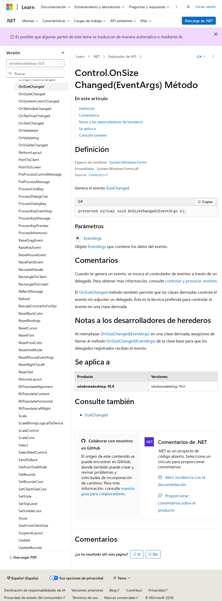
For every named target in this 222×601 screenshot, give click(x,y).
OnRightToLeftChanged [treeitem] (37, 79)
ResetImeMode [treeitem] (30, 349)
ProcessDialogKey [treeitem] (32, 203)
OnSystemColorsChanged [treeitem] (39, 101)
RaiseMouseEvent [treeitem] (32, 254)
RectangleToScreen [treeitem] (33, 284)
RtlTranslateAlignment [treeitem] (36, 386)
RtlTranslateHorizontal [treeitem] (36, 401)
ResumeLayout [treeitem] (30, 379)
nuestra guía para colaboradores (108, 490)
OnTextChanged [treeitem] (31, 123)
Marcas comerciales (119, 597)
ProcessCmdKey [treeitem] (31, 188)
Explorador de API (122, 56)
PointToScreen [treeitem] (30, 167)
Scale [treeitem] (23, 415)
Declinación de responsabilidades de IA (34, 590)
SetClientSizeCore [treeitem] (32, 488)
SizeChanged (117, 187)
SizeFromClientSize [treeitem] (33, 525)
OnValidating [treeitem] (29, 137)
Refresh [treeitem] (24, 298)
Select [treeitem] (23, 445)
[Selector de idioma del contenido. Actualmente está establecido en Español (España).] (22, 578)
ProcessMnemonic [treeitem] (33, 232)
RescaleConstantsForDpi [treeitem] (38, 305)
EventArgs (93, 238)
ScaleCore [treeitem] (26, 437)
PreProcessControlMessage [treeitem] (40, 174)
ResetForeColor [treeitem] (30, 342)
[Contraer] (63, 52)
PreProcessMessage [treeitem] (34, 181)
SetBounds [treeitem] (27, 474)
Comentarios (89, 115)
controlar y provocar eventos (191, 280)
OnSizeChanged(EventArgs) (125, 333)
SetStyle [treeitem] (25, 496)
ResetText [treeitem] (26, 371)
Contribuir (134, 590)
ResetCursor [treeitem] (28, 328)
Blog (112, 590)
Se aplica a (87, 128)
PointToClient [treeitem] (29, 159)
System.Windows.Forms (128, 162)
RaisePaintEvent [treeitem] (31, 262)
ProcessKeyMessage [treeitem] (34, 218)
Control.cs (97, 174)
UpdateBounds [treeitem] (30, 547)
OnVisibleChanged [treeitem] (33, 144)
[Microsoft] (9, 7)
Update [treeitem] (24, 540)
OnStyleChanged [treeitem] (32, 93)
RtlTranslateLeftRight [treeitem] (35, 408)
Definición (87, 108)
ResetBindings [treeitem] (29, 320)
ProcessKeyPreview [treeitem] (33, 225)
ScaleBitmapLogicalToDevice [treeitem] (41, 423)
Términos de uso (85, 597)
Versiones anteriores (87, 590)
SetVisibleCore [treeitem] (30, 510)
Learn (80, 56)
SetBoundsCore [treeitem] (31, 481)
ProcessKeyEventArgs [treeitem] (35, 210)
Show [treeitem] (23, 518)
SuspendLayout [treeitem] (31, 532)
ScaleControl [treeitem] (29, 430)
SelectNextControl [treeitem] (33, 452)
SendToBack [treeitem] (28, 459)
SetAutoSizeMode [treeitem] (33, 466)
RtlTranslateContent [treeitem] (34, 393)
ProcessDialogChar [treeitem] (33, 196)
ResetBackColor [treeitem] (31, 313)
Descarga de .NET (199, 20)
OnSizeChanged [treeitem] (31, 86)
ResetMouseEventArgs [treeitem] (36, 357)
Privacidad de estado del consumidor (33, 597)
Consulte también (93, 135)
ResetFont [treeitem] (26, 335)
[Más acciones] (213, 57)
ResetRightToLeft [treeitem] (32, 364)
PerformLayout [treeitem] (30, 152)
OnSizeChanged (93, 292)
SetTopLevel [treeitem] (28, 503)
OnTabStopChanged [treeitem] (34, 115)
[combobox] (35, 63)
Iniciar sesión (206, 6)
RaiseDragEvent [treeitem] (31, 240)
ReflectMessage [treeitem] (31, 291)
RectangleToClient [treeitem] (33, 276)
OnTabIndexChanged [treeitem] (35, 108)
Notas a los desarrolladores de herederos (111, 121)
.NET (96, 56)
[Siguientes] (176, 7)
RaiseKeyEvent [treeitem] (30, 247)
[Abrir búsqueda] (188, 7)
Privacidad (156, 590)
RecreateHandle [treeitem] (31, 269)
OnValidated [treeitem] (28, 130)
